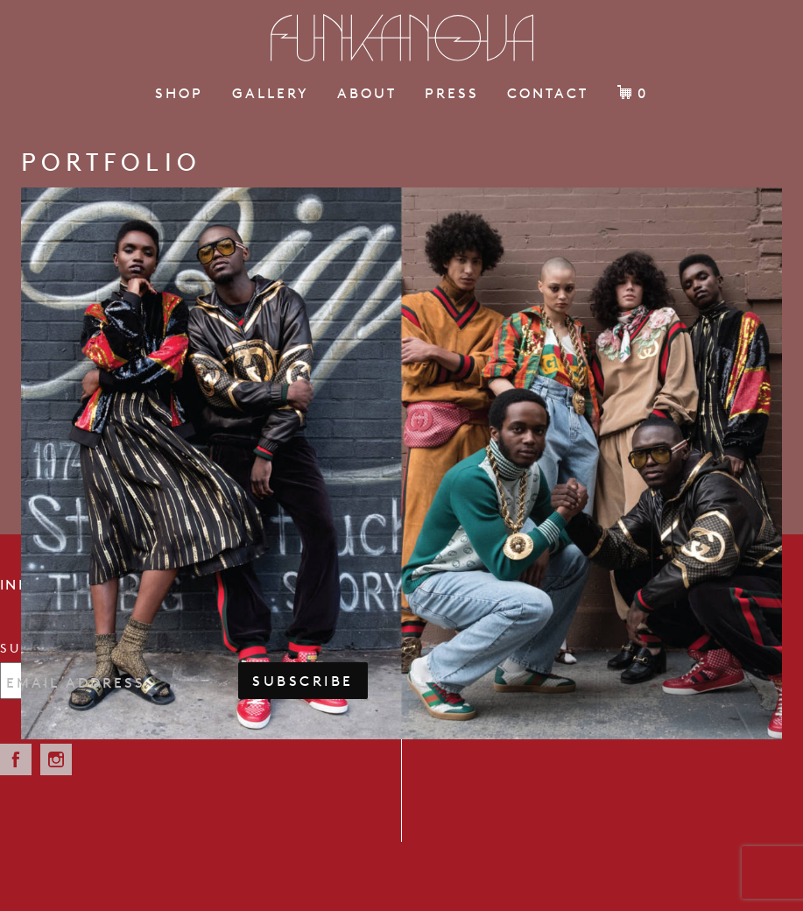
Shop (179, 93)
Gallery (270, 93)
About (367, 93)
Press (452, 93)
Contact (547, 93)
